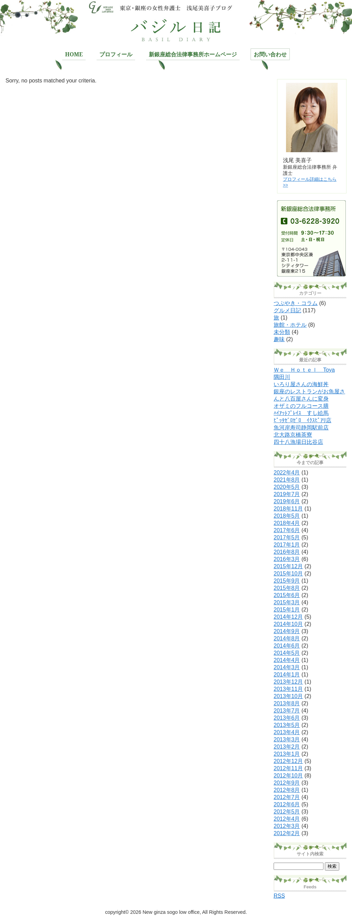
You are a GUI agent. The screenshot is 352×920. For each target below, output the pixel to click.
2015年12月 (288, 566)
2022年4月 (287, 472)
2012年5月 (287, 812)
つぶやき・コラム (296, 303)
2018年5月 (287, 516)
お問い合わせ (270, 54)
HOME (73, 54)
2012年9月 (287, 783)
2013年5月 (287, 725)
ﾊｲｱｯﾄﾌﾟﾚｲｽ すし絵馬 (301, 413)
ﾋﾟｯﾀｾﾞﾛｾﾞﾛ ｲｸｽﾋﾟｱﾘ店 (302, 420)
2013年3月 (287, 739)
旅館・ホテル (290, 325)
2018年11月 (288, 509)
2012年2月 (287, 833)
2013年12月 (288, 682)
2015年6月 (287, 595)
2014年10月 (288, 624)
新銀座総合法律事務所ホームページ (193, 54)
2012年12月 (288, 761)
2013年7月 (287, 711)
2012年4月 (287, 819)
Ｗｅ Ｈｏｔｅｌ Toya (304, 370)
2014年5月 (287, 653)
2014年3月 (287, 667)
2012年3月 (287, 826)
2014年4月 (287, 660)
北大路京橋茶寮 (293, 435)
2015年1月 (287, 610)
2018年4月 (287, 523)
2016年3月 (287, 559)
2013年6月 (287, 718)
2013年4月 (287, 732)
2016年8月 (287, 552)
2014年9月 (287, 631)
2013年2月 (287, 747)
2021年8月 (287, 480)
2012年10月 (288, 775)
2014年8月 (287, 638)
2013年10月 (288, 696)
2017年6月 (287, 530)
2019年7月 (287, 494)
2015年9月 (287, 581)
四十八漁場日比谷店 (298, 442)
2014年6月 (287, 646)
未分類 (282, 332)
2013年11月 (288, 689)
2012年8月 (287, 790)
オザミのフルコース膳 (301, 406)
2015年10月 (288, 573)
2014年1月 (287, 674)
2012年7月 (287, 797)
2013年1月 (287, 754)
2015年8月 (287, 588)
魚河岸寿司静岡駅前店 (301, 427)
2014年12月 (288, 617)
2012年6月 (287, 804)
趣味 (279, 339)
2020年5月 (287, 487)
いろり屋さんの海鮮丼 (301, 384)
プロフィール (115, 54)
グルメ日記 (287, 310)
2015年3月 (287, 602)
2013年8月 (287, 703)
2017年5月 (287, 537)
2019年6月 (287, 501)
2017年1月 (287, 545)
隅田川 (282, 377)
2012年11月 (288, 768)
